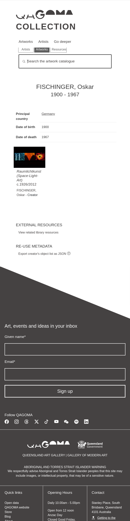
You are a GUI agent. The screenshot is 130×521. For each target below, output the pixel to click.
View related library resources (38, 232)
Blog (8, 516)
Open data (12, 502)
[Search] (65, 61)
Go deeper (62, 42)
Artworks (26, 42)
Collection (46, 26)
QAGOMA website (17, 507)
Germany (48, 114)
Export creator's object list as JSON (42, 253)
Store (8, 512)
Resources (59, 49)
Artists (43, 42)
